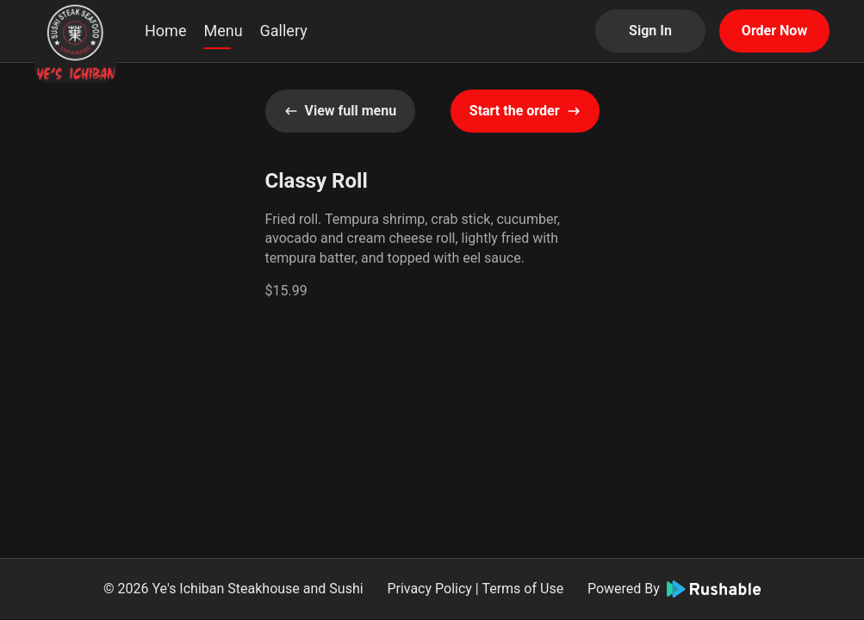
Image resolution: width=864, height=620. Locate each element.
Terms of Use (522, 588)
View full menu (340, 110)
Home (165, 31)
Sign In (650, 30)
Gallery (284, 31)
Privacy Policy (429, 588)
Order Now (774, 30)
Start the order (525, 110)
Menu (222, 31)
